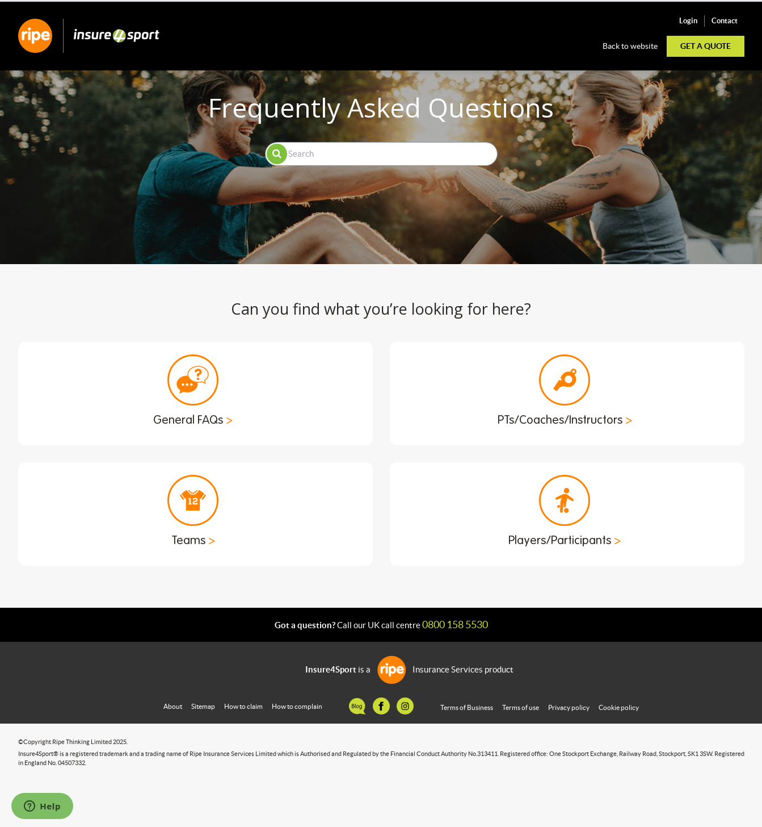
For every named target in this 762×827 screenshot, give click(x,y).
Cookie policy (619, 707)
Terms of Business (466, 707)
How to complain (297, 706)
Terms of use (520, 707)
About (172, 706)
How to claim (243, 706)
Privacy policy (569, 707)
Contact (725, 20)
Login (688, 20)
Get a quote (705, 46)
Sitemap (203, 706)
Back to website (630, 46)
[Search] (381, 154)
